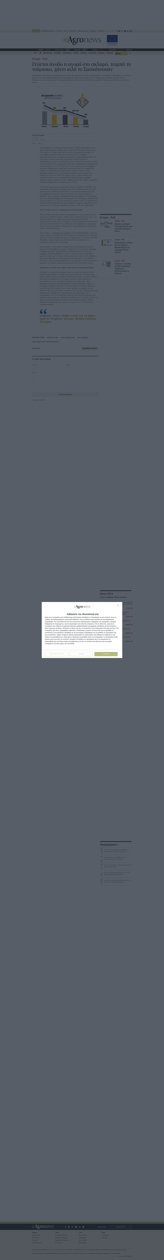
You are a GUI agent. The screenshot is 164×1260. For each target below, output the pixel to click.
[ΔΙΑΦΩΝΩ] (118, 605)
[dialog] (82, 630)
